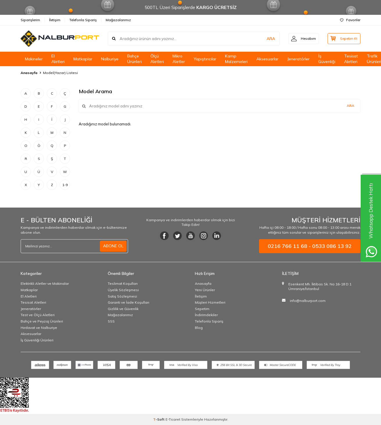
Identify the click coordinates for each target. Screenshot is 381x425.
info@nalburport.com (308, 300)
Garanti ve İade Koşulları (128, 302)
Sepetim (202, 309)
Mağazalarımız (118, 20)
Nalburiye (109, 59)
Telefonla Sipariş (83, 20)
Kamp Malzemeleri (236, 58)
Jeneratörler (298, 59)
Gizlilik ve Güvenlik (123, 309)
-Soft (159, 419)
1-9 (65, 185)
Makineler (34, 59)
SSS (111, 321)
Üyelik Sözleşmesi (123, 290)
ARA (269, 38)
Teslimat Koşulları (123, 283)
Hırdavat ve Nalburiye (39, 327)
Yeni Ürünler (205, 290)
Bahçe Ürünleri (134, 58)
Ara (350, 105)
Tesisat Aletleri (351, 58)
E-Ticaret (173, 419)
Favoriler (350, 20)
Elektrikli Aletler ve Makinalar (45, 283)
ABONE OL (113, 245)
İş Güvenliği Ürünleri (37, 340)
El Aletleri (58, 58)
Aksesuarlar (267, 59)
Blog (199, 327)
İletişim (54, 20)
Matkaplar (82, 59)
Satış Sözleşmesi (122, 296)
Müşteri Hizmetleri (210, 302)
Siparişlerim (30, 20)
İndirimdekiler (206, 315)
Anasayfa (29, 73)
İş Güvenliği (326, 58)
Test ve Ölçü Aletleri (38, 315)
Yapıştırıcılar (205, 59)
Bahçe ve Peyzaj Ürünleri (42, 321)
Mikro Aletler (178, 58)
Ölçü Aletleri (157, 58)
